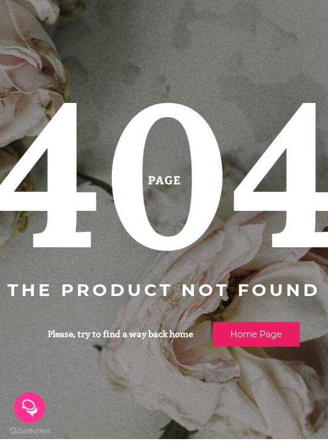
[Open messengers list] (29, 407)
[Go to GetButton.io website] (29, 431)
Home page (256, 334)
